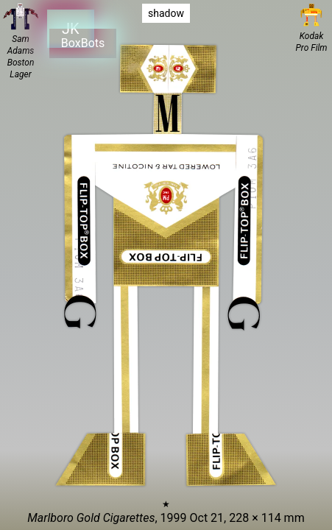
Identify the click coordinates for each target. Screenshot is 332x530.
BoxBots (83, 43)
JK (70, 28)
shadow (166, 13)
